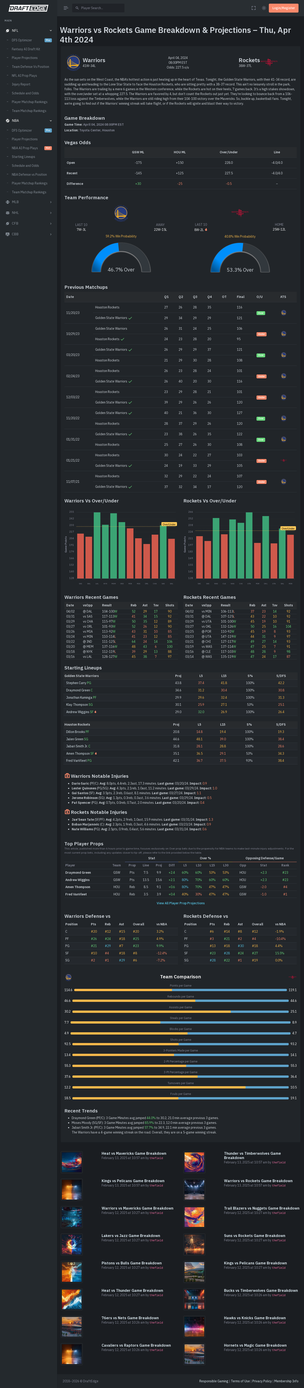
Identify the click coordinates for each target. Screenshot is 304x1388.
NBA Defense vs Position (29, 175)
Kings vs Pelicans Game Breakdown (133, 1180)
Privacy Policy (262, 1381)
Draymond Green (78, 690)
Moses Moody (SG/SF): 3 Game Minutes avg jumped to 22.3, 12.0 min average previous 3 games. (144, 1123)
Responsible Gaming (213, 1381)
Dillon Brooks (75, 732)
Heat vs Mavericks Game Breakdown (134, 1153)
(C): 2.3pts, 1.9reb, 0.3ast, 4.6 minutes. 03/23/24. (141, 824)
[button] (28, 30)
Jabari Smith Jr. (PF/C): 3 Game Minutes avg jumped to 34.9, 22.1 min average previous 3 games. (144, 1127)
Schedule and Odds (25, 93)
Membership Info (286, 1381)
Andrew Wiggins (77, 712)
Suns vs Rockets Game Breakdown (254, 1235)
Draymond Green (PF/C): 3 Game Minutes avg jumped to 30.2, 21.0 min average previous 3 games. (145, 1118)
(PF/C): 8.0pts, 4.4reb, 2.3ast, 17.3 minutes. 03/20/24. (139, 783)
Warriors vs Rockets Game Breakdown (258, 1180)
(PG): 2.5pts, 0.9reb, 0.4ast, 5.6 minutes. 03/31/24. (139, 829)
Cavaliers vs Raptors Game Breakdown (136, 1345)
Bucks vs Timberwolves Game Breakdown (261, 1290)
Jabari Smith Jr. (77, 746)
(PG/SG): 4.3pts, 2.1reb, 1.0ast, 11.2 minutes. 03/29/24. (144, 788)
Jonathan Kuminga (79, 697)
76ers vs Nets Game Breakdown (130, 1318)
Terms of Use (240, 1381)
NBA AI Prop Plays (32, 148)
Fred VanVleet (76, 761)
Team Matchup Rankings (29, 111)
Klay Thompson (77, 705)
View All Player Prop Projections (181, 903)
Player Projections (25, 58)
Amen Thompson (78, 753)
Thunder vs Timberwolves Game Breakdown (252, 1155)
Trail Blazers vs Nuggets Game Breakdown (261, 1208)
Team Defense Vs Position (30, 67)
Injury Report (21, 84)
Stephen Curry (76, 683)
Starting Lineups (23, 157)
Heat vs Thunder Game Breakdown (132, 1290)
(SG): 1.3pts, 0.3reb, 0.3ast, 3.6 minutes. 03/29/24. (141, 798)
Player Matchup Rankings (30, 102)
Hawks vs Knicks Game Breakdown (255, 1318)
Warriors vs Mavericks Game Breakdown (137, 1208)
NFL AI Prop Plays (24, 76)
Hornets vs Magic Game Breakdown (255, 1345)
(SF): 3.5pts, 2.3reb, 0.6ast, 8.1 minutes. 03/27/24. (136, 793)
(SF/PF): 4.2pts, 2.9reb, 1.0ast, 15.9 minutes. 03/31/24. (142, 819)
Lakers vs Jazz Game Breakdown (131, 1235)
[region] (28, 699)
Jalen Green (74, 739)
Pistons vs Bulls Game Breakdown (132, 1263)
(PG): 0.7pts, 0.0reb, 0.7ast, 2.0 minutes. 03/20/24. (138, 803)
